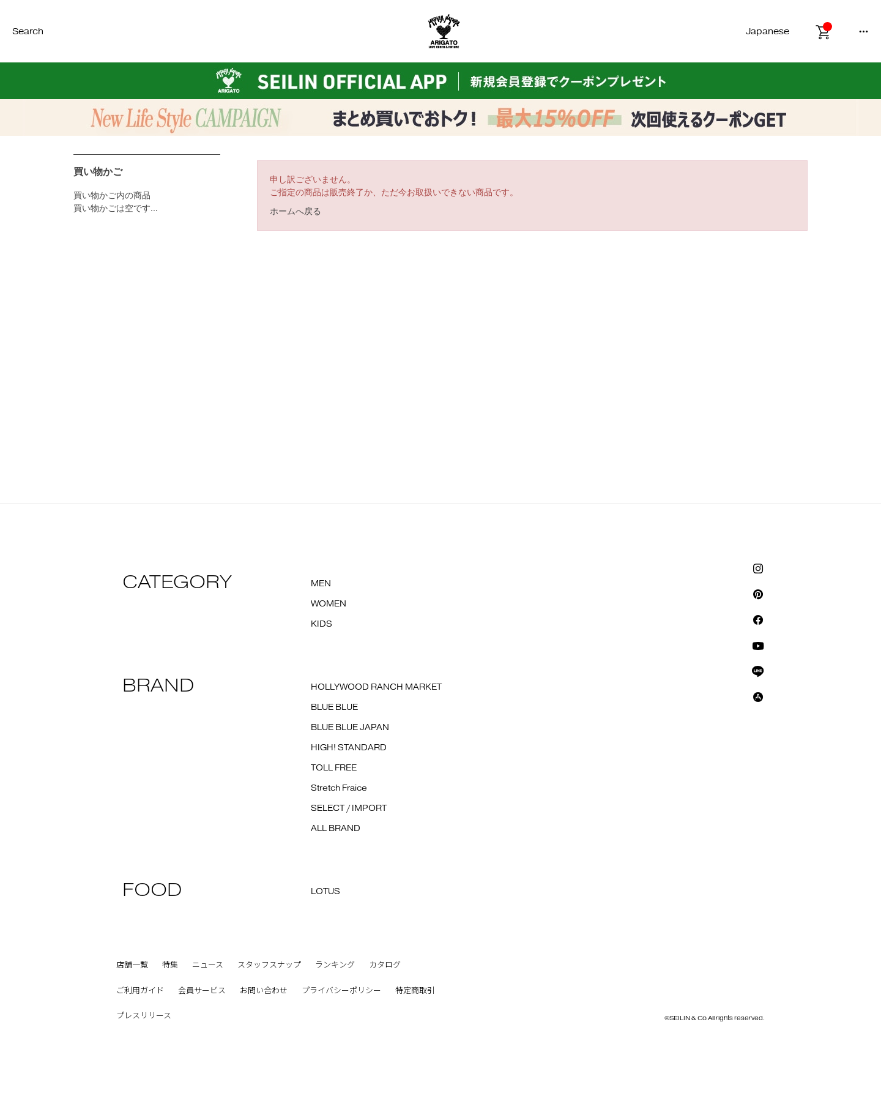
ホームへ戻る (295, 211)
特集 (170, 965)
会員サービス (202, 991)
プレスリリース (143, 1016)
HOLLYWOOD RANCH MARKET (376, 687)
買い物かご (97, 171)
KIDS (321, 624)
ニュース (207, 965)
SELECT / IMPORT (349, 808)
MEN (321, 584)
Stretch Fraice (339, 788)
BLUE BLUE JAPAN (350, 728)
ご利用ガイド (140, 991)
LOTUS (325, 892)
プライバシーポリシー (341, 991)
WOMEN (328, 604)
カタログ (385, 965)
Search (27, 31)
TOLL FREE (334, 768)
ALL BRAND (335, 829)
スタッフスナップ (269, 965)
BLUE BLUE (334, 707)
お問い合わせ (264, 991)
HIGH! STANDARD (349, 748)
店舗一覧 (132, 965)
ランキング (335, 965)
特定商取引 (415, 991)
